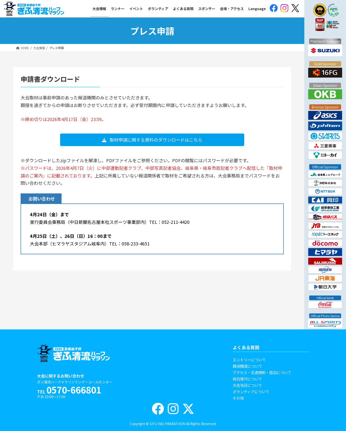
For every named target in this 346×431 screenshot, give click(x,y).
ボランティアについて (251, 391)
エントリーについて (249, 359)
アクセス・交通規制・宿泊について (262, 372)
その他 (238, 398)
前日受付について (247, 378)
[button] (152, 140)
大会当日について (247, 385)
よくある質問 (246, 347)
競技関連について (247, 366)
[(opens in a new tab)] (273, 9)
